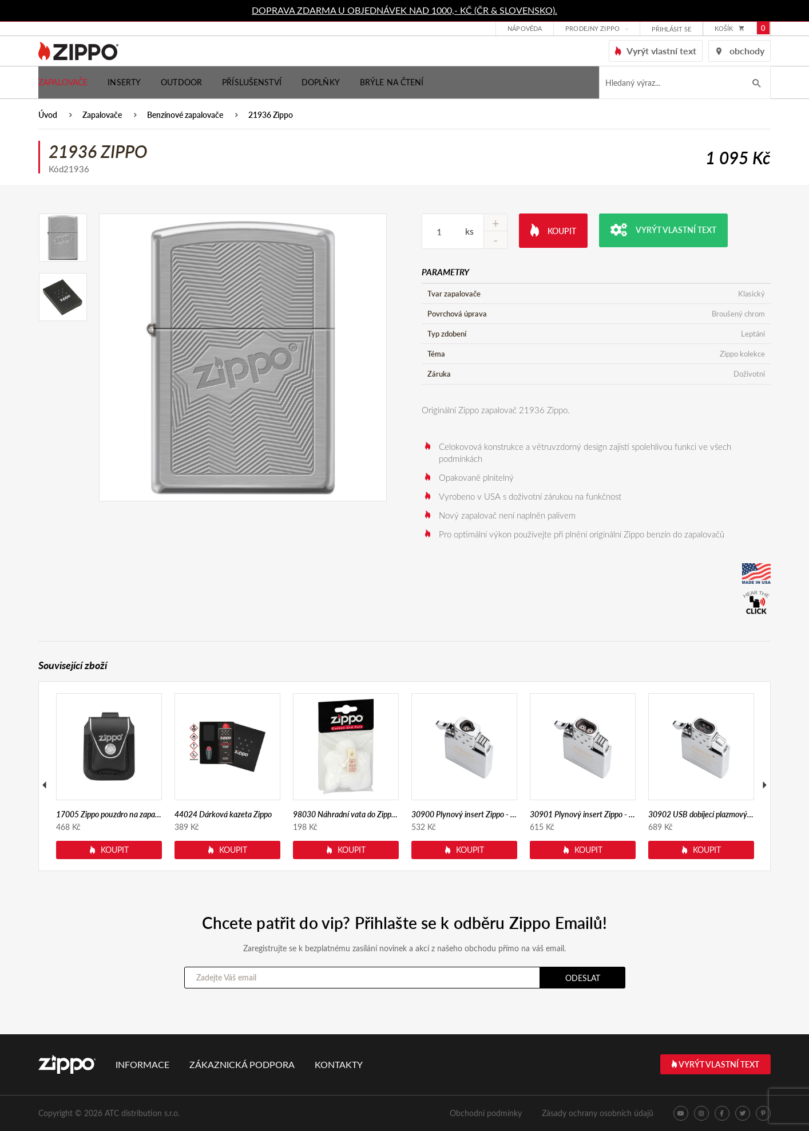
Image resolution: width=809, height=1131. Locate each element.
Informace (142, 1064)
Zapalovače (63, 82)
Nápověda (524, 29)
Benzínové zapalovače (185, 115)
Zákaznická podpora (242, 1064)
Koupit (553, 229)
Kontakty (339, 1064)
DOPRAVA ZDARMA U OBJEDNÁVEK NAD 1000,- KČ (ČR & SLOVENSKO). (404, 10)
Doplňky (321, 82)
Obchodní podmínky (486, 1113)
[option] (242, 357)
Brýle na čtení (392, 82)
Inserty (124, 82)
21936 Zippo (270, 115)
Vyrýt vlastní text (663, 229)
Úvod (47, 115)
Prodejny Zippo (592, 29)
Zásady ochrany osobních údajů (597, 1113)
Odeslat (582, 977)
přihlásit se (671, 29)
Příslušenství (251, 82)
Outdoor (181, 82)
